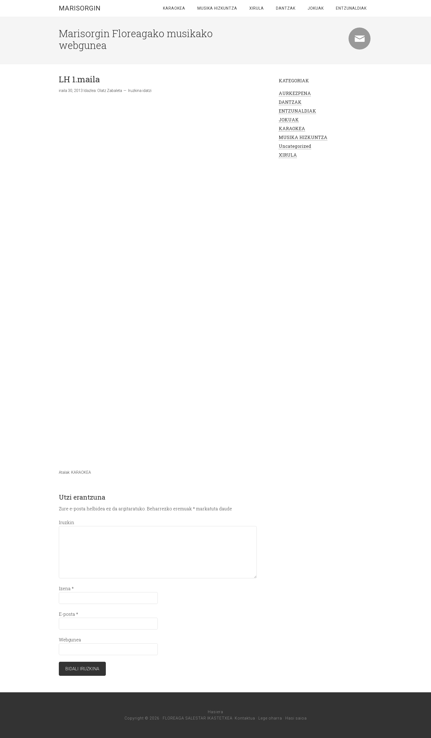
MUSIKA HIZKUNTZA (217, 8)
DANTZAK (285, 8)
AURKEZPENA (295, 93)
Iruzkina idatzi (139, 90)
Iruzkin (66, 522)
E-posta (68, 614)
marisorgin (80, 8)
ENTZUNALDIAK (351, 8)
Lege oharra (270, 718)
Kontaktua (245, 718)
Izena (66, 588)
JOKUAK (316, 8)
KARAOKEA (174, 8)
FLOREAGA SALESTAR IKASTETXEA (198, 718)
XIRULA (256, 8)
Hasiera (215, 712)
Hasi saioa (296, 718)
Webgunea (70, 639)
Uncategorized (295, 146)
